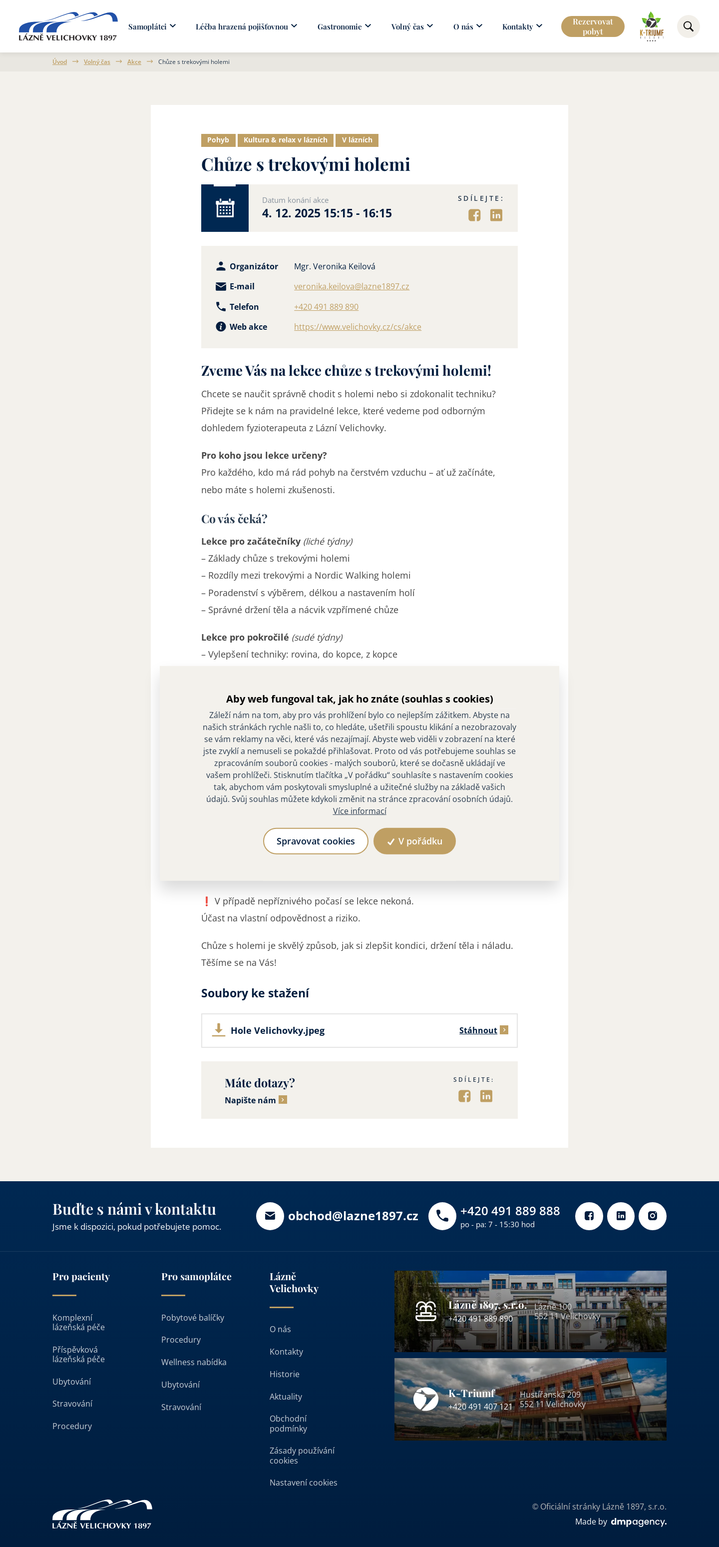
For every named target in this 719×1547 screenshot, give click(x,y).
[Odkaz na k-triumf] (652, 26)
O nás (280, 1329)
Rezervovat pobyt (593, 26)
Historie (285, 1374)
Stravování (72, 1404)
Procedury (72, 1426)
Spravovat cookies (315, 841)
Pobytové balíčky (192, 1317)
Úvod (59, 61)
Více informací (359, 811)
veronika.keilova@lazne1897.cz (351, 286)
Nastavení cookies (304, 1483)
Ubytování (71, 1381)
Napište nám (250, 1100)
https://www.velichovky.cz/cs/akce (357, 327)
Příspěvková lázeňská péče (78, 1354)
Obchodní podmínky (288, 1424)
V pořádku (415, 841)
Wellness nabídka (194, 1362)
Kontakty (286, 1351)
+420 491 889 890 (326, 307)
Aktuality (286, 1396)
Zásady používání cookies (302, 1456)
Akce (134, 61)
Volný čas (97, 61)
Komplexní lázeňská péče (78, 1322)
